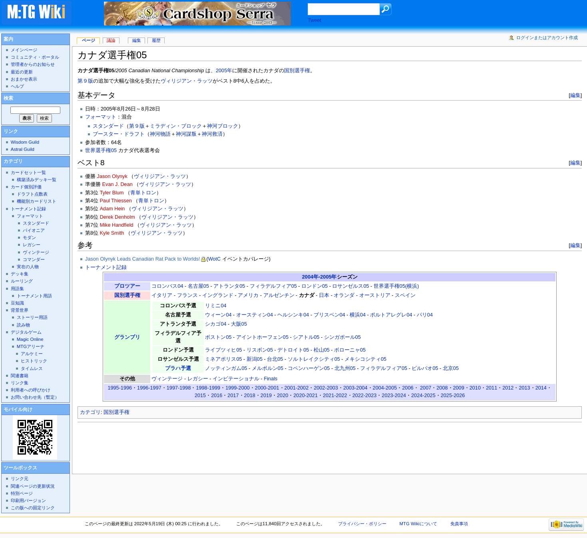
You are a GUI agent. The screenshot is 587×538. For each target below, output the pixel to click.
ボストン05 (218, 337)
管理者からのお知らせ (33, 64)
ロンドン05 (314, 286)
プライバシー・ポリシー (362, 523)
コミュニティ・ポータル (35, 57)
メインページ (24, 49)
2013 (524, 388)
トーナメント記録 (106, 267)
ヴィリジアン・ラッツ (187, 81)
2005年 (224, 70)
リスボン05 (260, 350)
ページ (88, 40)
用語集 (17, 288)
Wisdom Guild (25, 142)
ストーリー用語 (32, 317)
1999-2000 (237, 388)
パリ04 (425, 315)
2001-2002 (297, 388)
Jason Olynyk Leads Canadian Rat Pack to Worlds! (142, 259)
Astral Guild (22, 149)
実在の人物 (28, 266)
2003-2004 (355, 388)
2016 (216, 395)
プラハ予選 (178, 368)
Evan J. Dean (117, 184)
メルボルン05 (267, 368)
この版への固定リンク (33, 507)
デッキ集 (19, 273)
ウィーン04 (218, 315)
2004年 (310, 277)
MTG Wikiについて (418, 523)
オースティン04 (254, 315)
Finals (270, 379)
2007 (425, 388)
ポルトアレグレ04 (391, 315)
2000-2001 (267, 388)
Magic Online (30, 339)
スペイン (405, 295)
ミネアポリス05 (223, 359)
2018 (249, 395)
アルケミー (32, 353)
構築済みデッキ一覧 (36, 179)
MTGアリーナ (30, 346)
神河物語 (160, 134)
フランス (187, 295)
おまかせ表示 (24, 79)
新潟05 (255, 359)
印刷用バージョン (28, 500)
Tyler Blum (112, 193)
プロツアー (127, 286)
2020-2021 (305, 395)
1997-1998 (179, 388)
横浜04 (358, 315)
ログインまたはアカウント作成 (547, 37)
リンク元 (19, 478)
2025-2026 (453, 395)
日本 (324, 295)
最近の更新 (22, 71)
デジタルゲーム (26, 332)
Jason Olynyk (112, 176)
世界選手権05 (101, 150)
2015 (200, 395)
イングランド (217, 295)
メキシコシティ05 (365, 359)
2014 (541, 388)
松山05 (322, 350)
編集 (575, 95)
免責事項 (459, 523)
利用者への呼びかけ (30, 390)
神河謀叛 (186, 134)
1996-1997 (149, 388)
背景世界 (19, 310)
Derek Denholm (117, 217)
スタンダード (108, 126)
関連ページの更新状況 (33, 486)
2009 (458, 388)
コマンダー (34, 259)
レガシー (197, 379)
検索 (8, 98)
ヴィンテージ (167, 379)
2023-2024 (394, 395)
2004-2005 (385, 388)
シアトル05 (306, 337)
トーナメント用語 (34, 295)
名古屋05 (198, 286)
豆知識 (17, 303)
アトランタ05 (229, 286)
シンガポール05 (342, 337)
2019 (266, 395)
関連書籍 (19, 375)
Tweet (314, 20)
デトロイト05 (293, 350)
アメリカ (248, 295)
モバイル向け (18, 409)
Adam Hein (112, 209)
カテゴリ (90, 412)
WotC (214, 259)
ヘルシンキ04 (293, 315)
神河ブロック (222, 126)
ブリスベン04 (329, 315)
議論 (111, 40)
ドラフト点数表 (32, 194)
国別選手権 (297, 70)
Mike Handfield (116, 225)
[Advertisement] (223, 446)
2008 (442, 388)
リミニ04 (215, 306)
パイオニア (34, 230)
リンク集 (19, 382)
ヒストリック (34, 360)
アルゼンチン (278, 295)
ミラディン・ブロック (176, 126)
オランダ (344, 295)
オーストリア (374, 295)
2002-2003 (326, 388)
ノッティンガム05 (226, 368)
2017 (233, 395)
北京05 (451, 368)
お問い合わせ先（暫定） (35, 397)
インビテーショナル (236, 379)
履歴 (156, 40)
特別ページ (22, 493)
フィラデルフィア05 (273, 286)
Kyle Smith (112, 233)
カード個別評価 (26, 186)
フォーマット (100, 117)
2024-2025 (423, 395)
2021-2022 (335, 395)
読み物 (23, 324)
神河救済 (212, 134)
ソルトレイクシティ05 (314, 359)
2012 (507, 388)
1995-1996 (119, 388)
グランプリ (127, 337)
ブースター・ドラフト (119, 134)
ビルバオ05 (425, 368)
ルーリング (22, 281)
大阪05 (239, 324)
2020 (282, 395)
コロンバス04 (167, 286)
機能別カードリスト (36, 201)
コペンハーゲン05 (309, 368)
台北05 (275, 359)
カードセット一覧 (28, 172)
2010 (475, 388)
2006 (407, 388)
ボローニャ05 (350, 350)
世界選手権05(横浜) (396, 286)
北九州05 (345, 368)
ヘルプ (17, 86)
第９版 (85, 81)
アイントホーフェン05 (262, 337)
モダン (29, 237)
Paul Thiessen (116, 201)
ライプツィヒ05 (223, 350)
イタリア (161, 295)
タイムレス (32, 368)
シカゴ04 (215, 324)
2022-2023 (364, 395)
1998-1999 (208, 388)
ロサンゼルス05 (350, 286)
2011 (491, 388)
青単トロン (143, 193)
